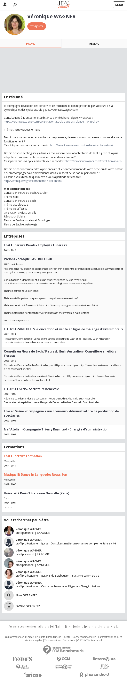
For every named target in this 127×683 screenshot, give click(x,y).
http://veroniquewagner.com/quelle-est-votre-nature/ (81, 145)
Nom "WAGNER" (26, 595)
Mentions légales (33, 640)
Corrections (69, 640)
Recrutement (53, 637)
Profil (30, 43)
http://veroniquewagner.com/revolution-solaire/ (94, 161)
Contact (30, 637)
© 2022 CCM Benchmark (89, 640)
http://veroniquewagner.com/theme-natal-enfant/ (33, 181)
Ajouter (38, 26)
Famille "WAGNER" (28, 606)
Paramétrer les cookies (110, 637)
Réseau (94, 43)
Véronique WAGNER (28, 529)
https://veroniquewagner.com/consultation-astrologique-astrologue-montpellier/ (51, 121)
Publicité (40, 637)
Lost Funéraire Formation (23, 456)
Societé (66, 637)
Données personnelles (84, 637)
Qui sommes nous (14, 637)
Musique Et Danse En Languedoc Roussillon (35, 474)
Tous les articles (52, 640)
